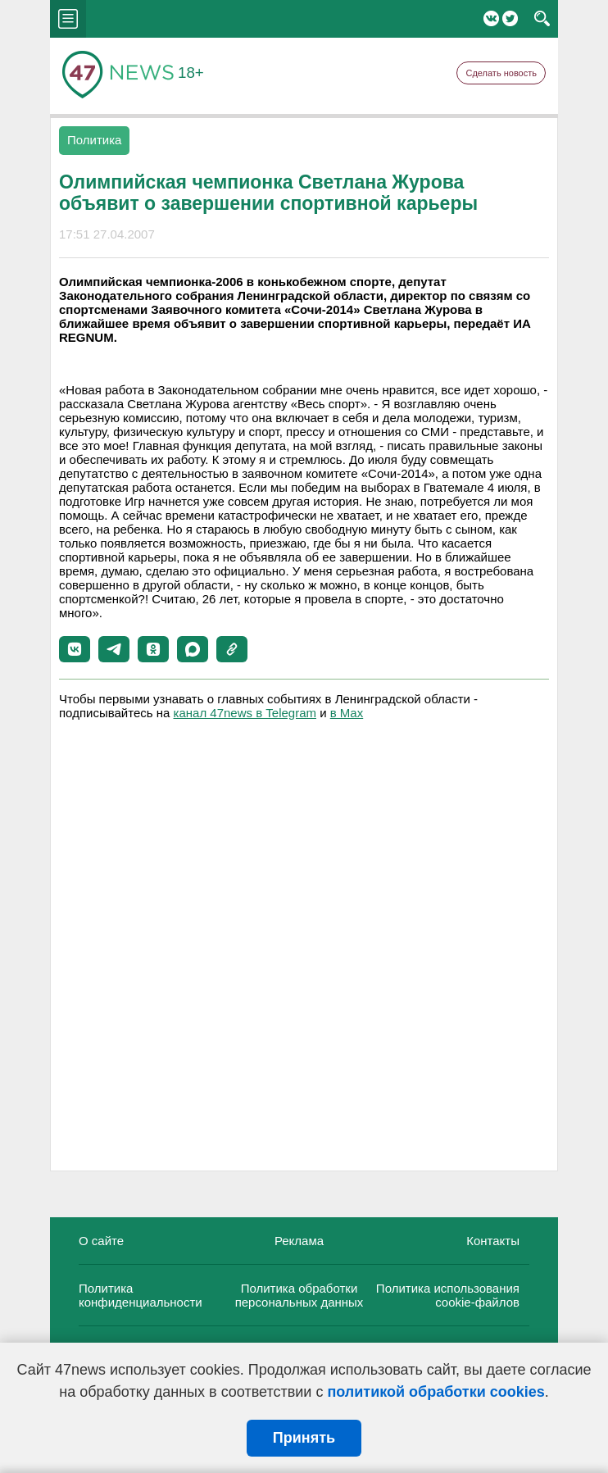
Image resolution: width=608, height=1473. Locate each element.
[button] (74, 649)
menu (68, 19)
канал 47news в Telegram (245, 713)
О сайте (101, 1241)
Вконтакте (491, 18)
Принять (304, 1438)
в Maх (346, 713)
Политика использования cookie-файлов (448, 1295)
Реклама (299, 1241)
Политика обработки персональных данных (299, 1295)
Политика (94, 140)
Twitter (510, 18)
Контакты (493, 1241)
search (542, 19)
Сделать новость (501, 73)
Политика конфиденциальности (140, 1295)
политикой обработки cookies (435, 1392)
